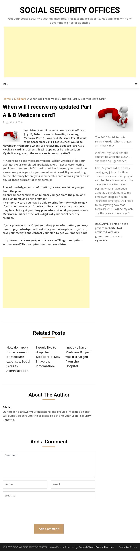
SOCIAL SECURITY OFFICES (70, 10)
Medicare (20, 98)
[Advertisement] (70, 52)
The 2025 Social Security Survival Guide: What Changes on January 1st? (113, 141)
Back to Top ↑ (128, 547)
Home (7, 98)
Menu (6, 84)
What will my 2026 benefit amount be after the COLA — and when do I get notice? (113, 157)
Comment (49, 465)
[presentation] (30, 511)
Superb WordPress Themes (96, 547)
